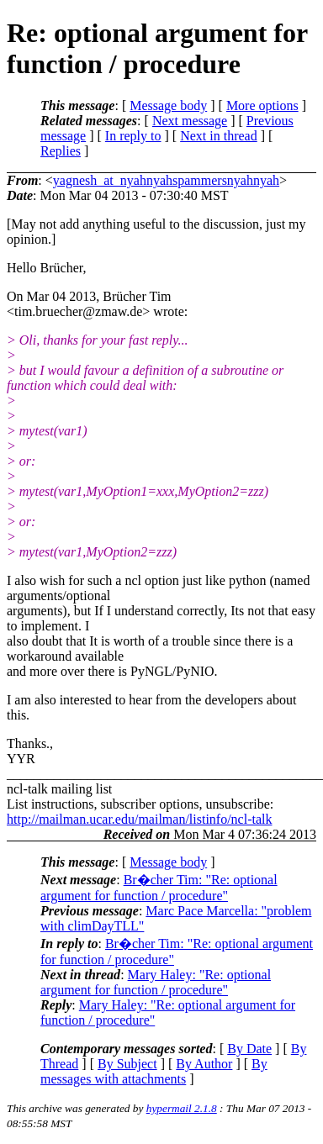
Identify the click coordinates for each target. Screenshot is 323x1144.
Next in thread (218, 136)
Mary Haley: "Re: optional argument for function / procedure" (155, 982)
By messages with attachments (153, 1071)
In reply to (133, 136)
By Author (204, 1064)
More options (262, 105)
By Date (249, 1048)
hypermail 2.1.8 (181, 1108)
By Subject (127, 1064)
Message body (168, 105)
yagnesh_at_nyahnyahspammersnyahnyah (166, 180)
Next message (189, 120)
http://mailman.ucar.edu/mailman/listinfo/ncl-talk (139, 819)
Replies (60, 151)
